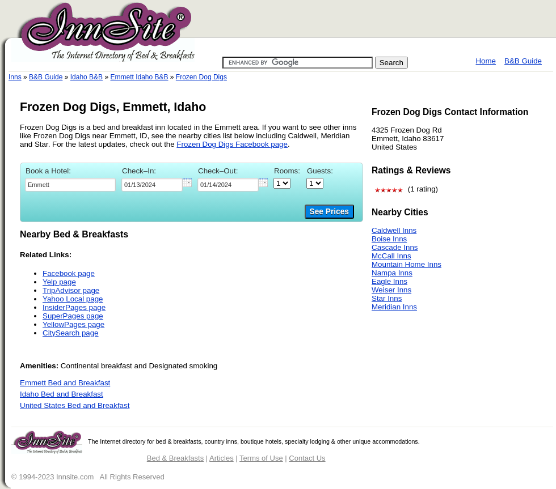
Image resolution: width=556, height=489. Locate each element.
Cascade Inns (395, 247)
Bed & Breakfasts (175, 458)
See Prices (329, 211)
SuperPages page (73, 316)
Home (485, 61)
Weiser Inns (391, 290)
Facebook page (69, 273)
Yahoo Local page (73, 299)
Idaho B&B (86, 77)
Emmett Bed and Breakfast (65, 383)
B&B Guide (523, 61)
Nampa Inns (392, 273)
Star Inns (387, 298)
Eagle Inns (389, 281)
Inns (15, 77)
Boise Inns (389, 239)
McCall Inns (391, 256)
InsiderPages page (74, 307)
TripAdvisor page (71, 290)
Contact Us (307, 458)
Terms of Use (261, 458)
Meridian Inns (394, 307)
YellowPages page (73, 324)
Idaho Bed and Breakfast (61, 394)
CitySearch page (71, 333)
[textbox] (70, 185)
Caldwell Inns (394, 230)
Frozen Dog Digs (201, 77)
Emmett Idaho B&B (139, 77)
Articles (221, 458)
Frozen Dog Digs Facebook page (232, 144)
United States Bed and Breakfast (74, 405)
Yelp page (59, 282)
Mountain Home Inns (406, 264)
